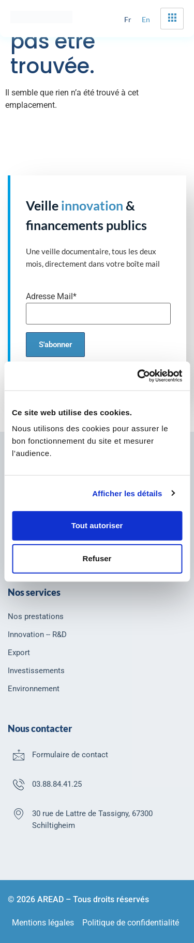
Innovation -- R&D (37, 634)
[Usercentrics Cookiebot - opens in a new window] (138, 376)
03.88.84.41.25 (57, 784)
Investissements (36, 670)
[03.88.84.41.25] (18, 784)
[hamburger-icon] (172, 18)
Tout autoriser (97, 525)
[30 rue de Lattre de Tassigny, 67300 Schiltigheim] (18, 813)
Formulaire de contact (70, 754)
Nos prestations (36, 616)
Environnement (33, 688)
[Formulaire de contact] (18, 754)
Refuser (97, 558)
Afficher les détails (127, 493)
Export (19, 652)
